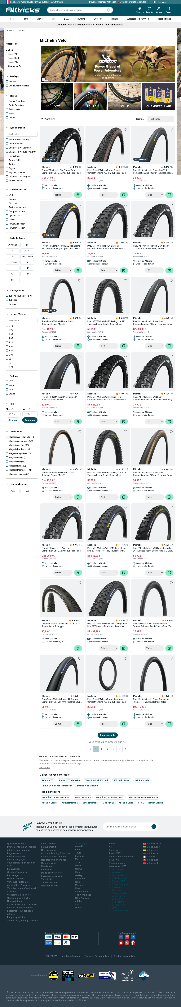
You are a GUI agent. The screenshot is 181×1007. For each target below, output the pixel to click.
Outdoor (98, 19)
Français (163, 2)
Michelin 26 (108, 803)
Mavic (78, 865)
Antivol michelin (70, 803)
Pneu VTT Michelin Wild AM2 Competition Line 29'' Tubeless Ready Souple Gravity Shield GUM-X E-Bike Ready (106, 549)
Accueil (10, 30)
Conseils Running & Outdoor (55, 853)
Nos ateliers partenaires (53, 860)
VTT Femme (118, 902)
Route (25, 19)
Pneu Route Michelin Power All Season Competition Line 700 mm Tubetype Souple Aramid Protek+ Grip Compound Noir (62, 700)
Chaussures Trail (120, 893)
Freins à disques (120, 884)
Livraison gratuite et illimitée (117, 2)
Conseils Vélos (49, 863)
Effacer (13, 420)
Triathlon (114, 19)
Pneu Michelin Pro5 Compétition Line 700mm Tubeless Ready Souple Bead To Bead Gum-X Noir (152, 625)
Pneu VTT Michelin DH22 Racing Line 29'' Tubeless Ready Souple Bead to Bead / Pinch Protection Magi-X (106, 322)
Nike (77, 882)
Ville (54, 19)
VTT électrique (119, 878)
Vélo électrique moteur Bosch (143, 797)
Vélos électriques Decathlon (56, 797)
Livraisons (46, 866)
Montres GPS (118, 875)
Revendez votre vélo (51, 876)
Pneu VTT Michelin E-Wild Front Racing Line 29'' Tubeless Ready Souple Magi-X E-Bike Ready (153, 549)
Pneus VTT (13, 54)
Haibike (79, 872)
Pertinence (161, 119)
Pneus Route (14, 58)
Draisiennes (117, 887)
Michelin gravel (49, 803)
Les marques (82, 843)
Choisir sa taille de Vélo (53, 856)
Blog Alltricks (14, 869)
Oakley (78, 875)
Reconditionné (164, 19)
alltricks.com (151, 847)
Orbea (78, 907)
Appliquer (30, 420)
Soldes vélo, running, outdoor (22, 920)
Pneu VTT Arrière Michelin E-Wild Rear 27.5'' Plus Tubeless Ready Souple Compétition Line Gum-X (151, 247)
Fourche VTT (118, 881)
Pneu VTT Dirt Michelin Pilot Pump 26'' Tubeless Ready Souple (59, 398)
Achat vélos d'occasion (19, 885)
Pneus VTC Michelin (69, 780)
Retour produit (48, 847)
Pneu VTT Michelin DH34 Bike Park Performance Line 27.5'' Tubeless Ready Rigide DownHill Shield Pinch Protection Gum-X (106, 247)
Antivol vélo (117, 890)
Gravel (40, 19)
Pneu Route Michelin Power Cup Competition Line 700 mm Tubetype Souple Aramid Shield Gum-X (153, 322)
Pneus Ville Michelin (87, 785)
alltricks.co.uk (152, 843)
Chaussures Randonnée (121, 856)
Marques (21, 30)
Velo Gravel (117, 899)
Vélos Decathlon (83, 797)
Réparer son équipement (20, 907)
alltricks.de (151, 853)
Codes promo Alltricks (18, 898)
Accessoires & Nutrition (138, 19)
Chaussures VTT (118, 866)
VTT (12, 19)
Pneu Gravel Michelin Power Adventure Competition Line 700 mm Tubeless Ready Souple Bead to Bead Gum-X (107, 700)
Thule (78, 852)
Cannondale (81, 891)
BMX (66, 19)
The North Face (83, 894)
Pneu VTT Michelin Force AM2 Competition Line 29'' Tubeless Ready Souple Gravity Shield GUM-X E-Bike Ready (107, 625)
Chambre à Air (15, 66)
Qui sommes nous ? (17, 843)
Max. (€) (26, 409)
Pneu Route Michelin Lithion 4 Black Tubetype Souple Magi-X (58, 322)
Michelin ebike (126, 803)
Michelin (10, 50)
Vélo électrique (117, 863)
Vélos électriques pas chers (110, 797)
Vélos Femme (118, 896)
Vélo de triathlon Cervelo (150, 803)
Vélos (112, 843)
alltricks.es (150, 850)
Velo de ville (118, 869)
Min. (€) (9, 409)
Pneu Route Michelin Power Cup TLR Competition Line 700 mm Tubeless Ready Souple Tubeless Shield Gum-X (152, 171)
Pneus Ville (13, 62)
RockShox (80, 878)
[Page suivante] (125, 749)
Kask (77, 849)
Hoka (77, 888)
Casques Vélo (118, 904)
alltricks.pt (150, 860)
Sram (77, 862)
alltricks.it (150, 856)
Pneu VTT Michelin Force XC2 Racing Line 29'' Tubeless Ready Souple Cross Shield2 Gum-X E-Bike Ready (61, 247)
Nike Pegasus (82, 898)
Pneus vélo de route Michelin (57, 785)
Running (81, 19)
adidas (78, 901)
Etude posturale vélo (52, 872)
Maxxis (78, 859)
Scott (77, 904)
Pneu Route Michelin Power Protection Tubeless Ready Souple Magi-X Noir (151, 700)
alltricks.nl (150, 863)
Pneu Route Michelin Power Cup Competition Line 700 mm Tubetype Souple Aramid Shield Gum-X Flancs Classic (153, 474)
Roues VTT (115, 860)
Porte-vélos (117, 872)
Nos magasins (48, 850)
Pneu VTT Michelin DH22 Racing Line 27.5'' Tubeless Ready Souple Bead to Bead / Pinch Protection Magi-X (107, 474)
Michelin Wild (142, 780)
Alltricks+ (12, 914)
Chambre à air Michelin (97, 780)
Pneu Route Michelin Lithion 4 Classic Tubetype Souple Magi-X (59, 473)
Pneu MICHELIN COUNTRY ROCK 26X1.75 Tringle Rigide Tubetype (61, 625)
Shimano (79, 856)
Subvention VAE (49, 882)
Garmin (79, 869)
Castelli (79, 846)
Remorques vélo (120, 910)
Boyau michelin (90, 803)
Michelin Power (122, 780)
